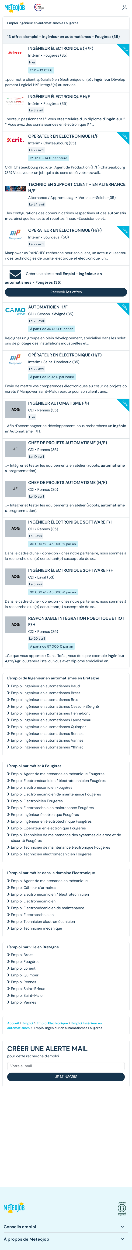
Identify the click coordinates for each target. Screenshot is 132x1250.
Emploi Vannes (23, 1002)
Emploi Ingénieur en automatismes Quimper (48, 726)
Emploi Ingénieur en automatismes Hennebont (50, 713)
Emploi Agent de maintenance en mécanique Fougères (57, 773)
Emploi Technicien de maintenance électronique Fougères (60, 847)
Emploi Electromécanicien (33, 901)
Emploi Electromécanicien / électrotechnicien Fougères (58, 780)
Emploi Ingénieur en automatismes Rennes (47, 733)
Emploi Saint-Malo (26, 995)
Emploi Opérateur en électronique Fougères (48, 828)
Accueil (13, 1023)
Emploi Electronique (52, 1023)
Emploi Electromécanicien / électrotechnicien (50, 894)
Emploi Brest (22, 954)
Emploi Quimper (24, 975)
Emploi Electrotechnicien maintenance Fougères (52, 807)
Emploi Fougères (25, 961)
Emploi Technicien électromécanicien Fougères (51, 854)
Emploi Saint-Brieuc (28, 988)
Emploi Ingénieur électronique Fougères (45, 814)
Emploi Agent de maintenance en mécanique (49, 880)
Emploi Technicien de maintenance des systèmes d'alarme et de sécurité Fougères (66, 837)
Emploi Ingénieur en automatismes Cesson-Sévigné (55, 706)
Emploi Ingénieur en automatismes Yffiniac (47, 747)
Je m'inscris (66, 1076)
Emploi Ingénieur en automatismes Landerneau (51, 720)
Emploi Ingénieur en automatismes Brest (45, 692)
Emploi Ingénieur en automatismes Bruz (44, 699)
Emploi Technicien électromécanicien (43, 921)
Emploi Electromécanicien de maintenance (47, 907)
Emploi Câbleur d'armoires (33, 887)
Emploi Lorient (23, 968)
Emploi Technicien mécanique (36, 928)
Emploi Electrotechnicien (32, 914)
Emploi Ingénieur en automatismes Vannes (47, 740)
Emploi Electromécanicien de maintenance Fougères (56, 794)
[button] (125, 7)
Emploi (27, 1023)
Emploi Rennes (23, 981)
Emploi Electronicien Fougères (37, 801)
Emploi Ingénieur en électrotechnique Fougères (51, 821)
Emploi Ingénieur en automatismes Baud (45, 686)
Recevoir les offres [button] (66, 292)
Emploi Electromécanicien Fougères (41, 787)
